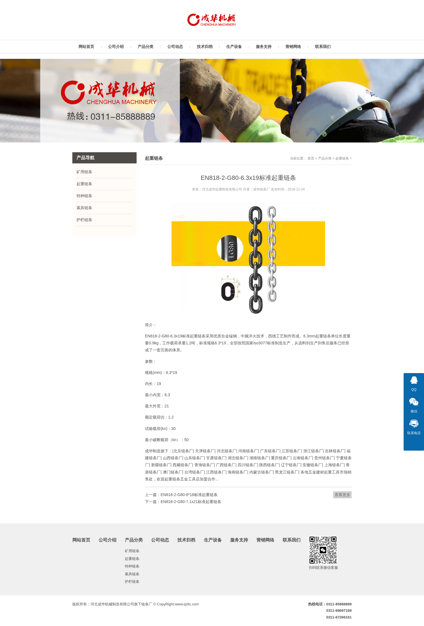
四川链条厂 (247, 465)
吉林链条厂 (334, 451)
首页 (311, 158)
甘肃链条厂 (216, 458)
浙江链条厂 (313, 451)
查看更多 (342, 494)
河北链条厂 (226, 451)
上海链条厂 (334, 465)
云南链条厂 (302, 458)
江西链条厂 (216, 472)
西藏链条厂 (182, 465)
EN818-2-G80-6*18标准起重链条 (189, 494)
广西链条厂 (225, 465)
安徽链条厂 (312, 465)
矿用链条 (84, 172)
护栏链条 (84, 219)
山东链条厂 (194, 458)
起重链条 (342, 158)
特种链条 (84, 196)
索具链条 (84, 208)
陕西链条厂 (269, 465)
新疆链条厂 (161, 465)
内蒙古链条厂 (261, 472)
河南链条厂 (248, 451)
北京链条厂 (183, 451)
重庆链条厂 (280, 458)
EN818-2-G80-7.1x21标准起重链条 (191, 501)
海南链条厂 (237, 472)
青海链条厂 (204, 465)
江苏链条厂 (291, 451)
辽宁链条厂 (291, 465)
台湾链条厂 (194, 472)
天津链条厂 (205, 451)
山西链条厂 (172, 458)
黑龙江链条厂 (286, 472)
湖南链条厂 (259, 458)
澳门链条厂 (172, 472)
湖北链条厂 (237, 458)
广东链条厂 (270, 451)
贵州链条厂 (324, 458)
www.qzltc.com (187, 604)
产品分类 (325, 158)
